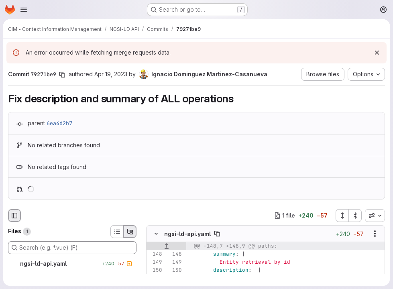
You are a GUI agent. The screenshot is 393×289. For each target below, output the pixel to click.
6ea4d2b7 (59, 123)
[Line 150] (155, 270)
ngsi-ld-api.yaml (187, 233)
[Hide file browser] (14, 215)
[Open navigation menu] (23, 9)
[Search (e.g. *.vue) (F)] (72, 247)
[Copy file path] (217, 233)
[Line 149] (155, 262)
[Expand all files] (342, 215)
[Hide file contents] (156, 233)
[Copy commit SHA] (62, 74)
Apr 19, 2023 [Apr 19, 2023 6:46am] (110, 74)
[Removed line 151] (155, 278)
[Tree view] (130, 231)
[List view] (116, 231)
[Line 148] (155, 254)
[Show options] (375, 233)
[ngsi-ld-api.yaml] (72, 263)
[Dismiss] (377, 52)
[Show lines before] (166, 246)
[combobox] (375, 215)
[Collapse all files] (355, 215)
